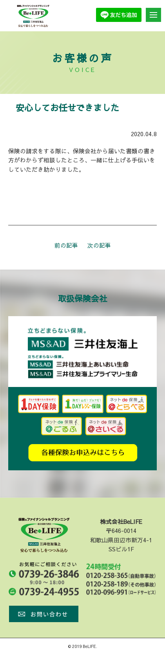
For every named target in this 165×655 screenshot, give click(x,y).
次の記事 (99, 245)
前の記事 (66, 245)
